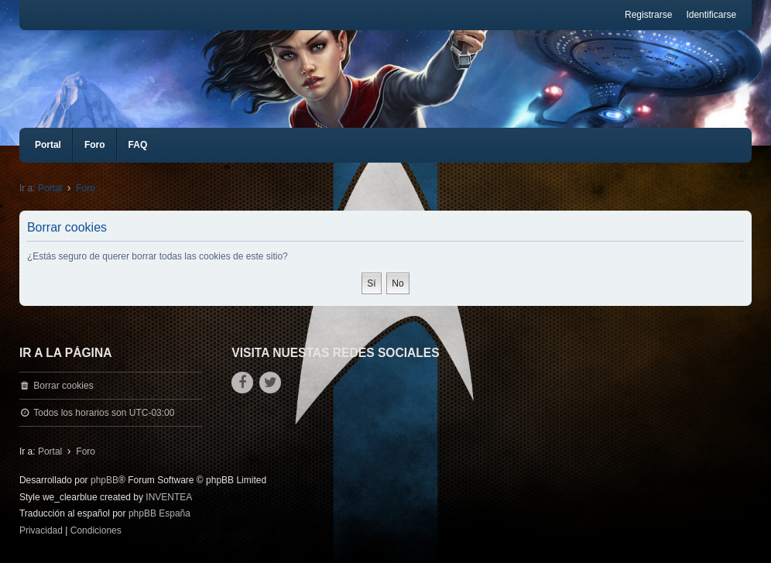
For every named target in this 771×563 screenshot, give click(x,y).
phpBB (104, 480)
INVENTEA (169, 497)
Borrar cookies (63, 385)
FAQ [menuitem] (138, 144)
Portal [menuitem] (48, 144)
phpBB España (159, 513)
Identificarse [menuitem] (711, 14)
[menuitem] (41, 531)
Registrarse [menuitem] (648, 14)
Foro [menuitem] (94, 144)
